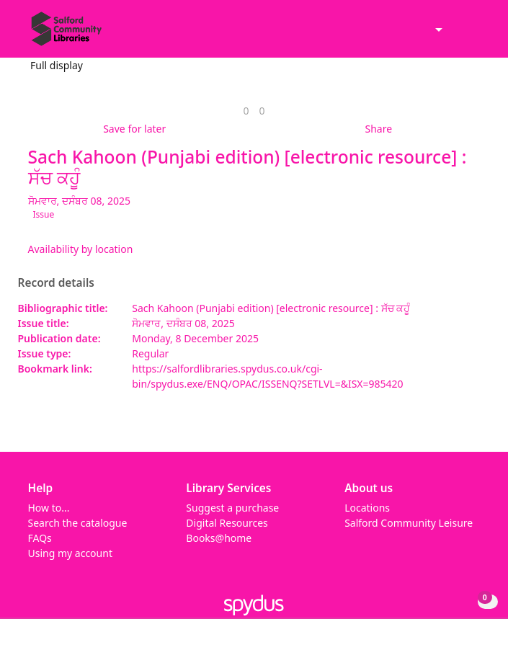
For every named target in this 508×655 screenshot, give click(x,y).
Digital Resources (226, 523)
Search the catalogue (78, 523)
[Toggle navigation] (475, 34)
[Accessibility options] (437, 31)
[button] (458, 34)
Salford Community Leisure (408, 523)
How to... (49, 507)
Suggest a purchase (232, 507)
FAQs (40, 538)
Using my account (70, 553)
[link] (246, 110)
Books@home (218, 538)
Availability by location (80, 249)
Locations (367, 507)
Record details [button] (56, 283)
